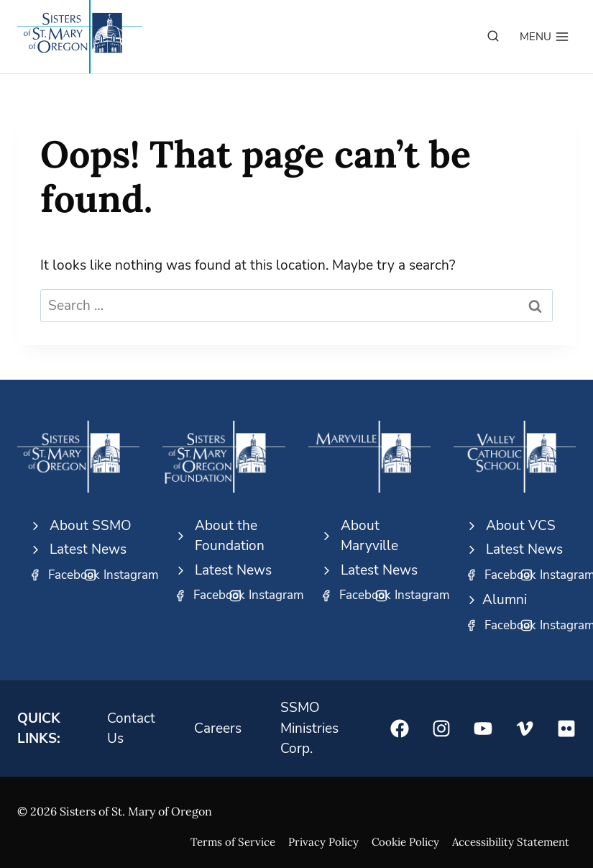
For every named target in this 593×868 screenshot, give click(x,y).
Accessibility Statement (510, 842)
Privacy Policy (323, 842)
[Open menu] (544, 37)
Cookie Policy (405, 842)
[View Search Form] (493, 37)
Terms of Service (232, 842)
